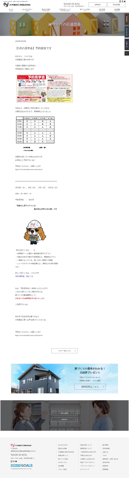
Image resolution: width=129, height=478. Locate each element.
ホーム (11, 10)
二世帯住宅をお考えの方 (88, 452)
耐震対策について (86, 448)
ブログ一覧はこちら (64, 350)
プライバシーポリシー (87, 466)
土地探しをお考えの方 (87, 459)
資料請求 (98, 4)
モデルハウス (62, 462)
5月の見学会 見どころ (24, 276)
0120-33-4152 (72, 3)
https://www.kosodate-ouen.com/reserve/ (29, 169)
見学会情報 (116, 4)
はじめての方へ (27, 10)
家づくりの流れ (85, 10)
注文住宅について (65, 10)
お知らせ (105, 452)
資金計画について (86, 445)
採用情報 (105, 469)
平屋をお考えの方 (86, 455)
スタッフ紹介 (62, 469)
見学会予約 (106, 462)
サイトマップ (84, 469)
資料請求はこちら (90, 387)
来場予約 (64, 419)
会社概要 (117, 10)
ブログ (104, 455)
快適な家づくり (63, 455)
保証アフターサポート (87, 462)
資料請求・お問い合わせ (110, 459)
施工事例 (102, 10)
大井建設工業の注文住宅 (66, 452)
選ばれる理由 (46, 10)
